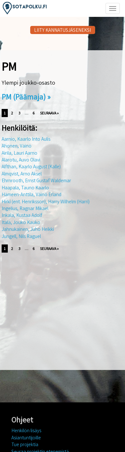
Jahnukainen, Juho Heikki (28, 229)
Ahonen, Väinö (16, 146)
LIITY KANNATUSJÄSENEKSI (62, 30)
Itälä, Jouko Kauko (21, 222)
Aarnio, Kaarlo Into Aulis (26, 139)
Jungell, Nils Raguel (21, 236)
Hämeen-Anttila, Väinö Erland (31, 194)
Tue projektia (24, 444)
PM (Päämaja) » (26, 96)
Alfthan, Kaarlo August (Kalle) (31, 166)
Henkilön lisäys (26, 430)
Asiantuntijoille (26, 437)
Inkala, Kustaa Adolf (22, 215)
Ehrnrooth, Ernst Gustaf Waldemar (36, 180)
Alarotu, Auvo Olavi (21, 160)
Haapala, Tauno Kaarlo (25, 187)
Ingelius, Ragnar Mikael (25, 208)
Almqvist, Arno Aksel (22, 174)
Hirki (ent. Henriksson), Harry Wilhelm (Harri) (46, 201)
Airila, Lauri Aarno (19, 153)
